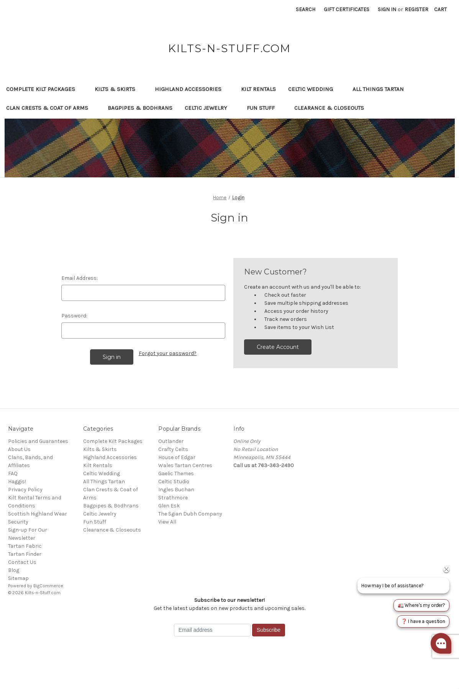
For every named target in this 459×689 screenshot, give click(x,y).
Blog (13, 570)
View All (167, 522)
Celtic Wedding (314, 89)
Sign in (387, 9)
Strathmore (173, 497)
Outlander (171, 441)
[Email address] (212, 630)
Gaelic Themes (176, 473)
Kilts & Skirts (119, 89)
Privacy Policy (25, 489)
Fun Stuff (264, 107)
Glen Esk (169, 505)
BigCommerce (48, 585)
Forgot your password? (168, 353)
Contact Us (22, 562)
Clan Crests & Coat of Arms (50, 107)
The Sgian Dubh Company (190, 514)
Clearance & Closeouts (332, 107)
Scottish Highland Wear (37, 514)
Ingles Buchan (176, 489)
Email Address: (79, 278)
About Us (19, 449)
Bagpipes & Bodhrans (140, 107)
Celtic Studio (173, 481)
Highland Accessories (192, 89)
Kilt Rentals (258, 89)
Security (18, 522)
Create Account (278, 347)
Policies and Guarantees (38, 441)
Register (416, 9)
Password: (74, 315)
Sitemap (18, 578)
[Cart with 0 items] (440, 9)
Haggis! (17, 481)
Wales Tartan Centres (185, 465)
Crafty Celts (173, 449)
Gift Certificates (346, 9)
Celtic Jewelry (209, 107)
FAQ (13, 473)
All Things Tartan (381, 89)
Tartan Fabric (25, 546)
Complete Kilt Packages (44, 89)
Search (305, 9)
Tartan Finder (24, 554)
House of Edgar (176, 457)
